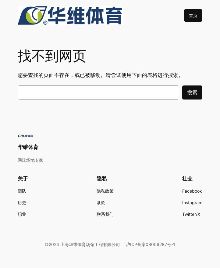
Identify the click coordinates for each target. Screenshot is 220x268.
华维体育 (28, 147)
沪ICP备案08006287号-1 (150, 244)
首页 (193, 15)
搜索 (192, 92)
